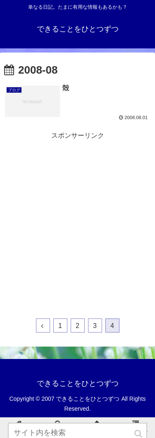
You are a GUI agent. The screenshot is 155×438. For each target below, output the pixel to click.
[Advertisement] (77, 219)
